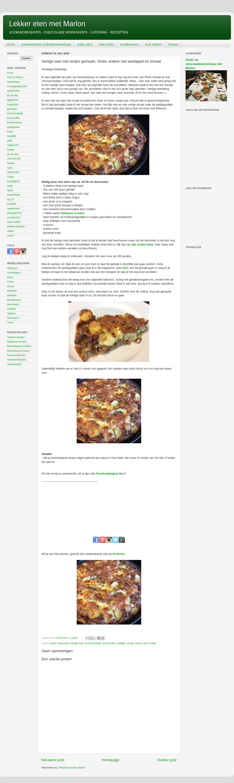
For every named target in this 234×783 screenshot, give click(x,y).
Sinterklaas (13, 82)
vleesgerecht (14, 213)
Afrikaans (12, 268)
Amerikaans (14, 272)
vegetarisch (13, 208)
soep (10, 185)
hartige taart (77, 643)
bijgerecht (12, 100)
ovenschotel (14, 158)
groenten (12, 109)
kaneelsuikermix (16, 355)
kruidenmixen (14, 122)
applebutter (13, 90)
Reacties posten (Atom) (72, 767)
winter (10, 231)
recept (130, 643)
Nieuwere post (52, 760)
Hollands (12, 290)
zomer (10, 235)
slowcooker (13, 172)
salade (11, 163)
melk (10, 140)
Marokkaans (14, 300)
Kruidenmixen (129, 44)
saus (10, 167)
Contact (173, 44)
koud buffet (108, 643)
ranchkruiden (14, 364)
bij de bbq (12, 95)
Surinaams (13, 318)
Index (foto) (106, 44)
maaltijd (120, 643)
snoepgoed (13, 181)
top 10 (10, 199)
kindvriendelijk (93, 643)
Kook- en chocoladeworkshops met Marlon (204, 64)
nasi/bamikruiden (16, 359)
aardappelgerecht (17, 86)
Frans (10, 281)
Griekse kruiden (16, 337)
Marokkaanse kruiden (19, 346)
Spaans (11, 313)
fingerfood (63, 643)
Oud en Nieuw (15, 77)
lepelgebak (13, 127)
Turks (10, 322)
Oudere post (167, 760)
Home (11, 44)
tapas (10, 190)
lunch (10, 131)
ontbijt (10, 149)
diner (53, 643)
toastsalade (13, 194)
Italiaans (12, 295)
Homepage (110, 760)
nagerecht (12, 145)
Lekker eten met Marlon (47, 24)
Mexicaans (13, 304)
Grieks (10, 286)
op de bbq (12, 154)
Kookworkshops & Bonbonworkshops (46, 44)
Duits (10, 277)
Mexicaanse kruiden (18, 350)
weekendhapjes (16, 226)
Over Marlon (153, 44)
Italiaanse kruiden (17, 341)
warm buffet (149, 643)
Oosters (11, 308)
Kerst (10, 72)
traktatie (11, 203)
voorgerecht (14, 217)
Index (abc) (84, 44)
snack (138, 643)
